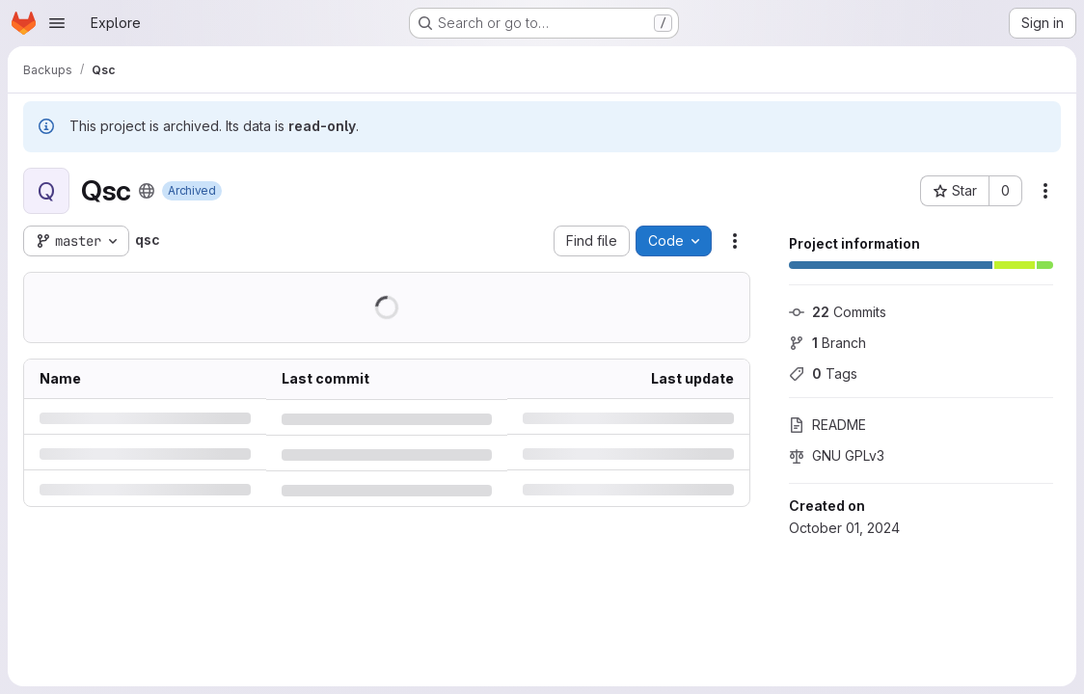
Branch (827, 342)
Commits (837, 312)
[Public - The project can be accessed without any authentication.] (146, 191)
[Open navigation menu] (56, 23)
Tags (823, 373)
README (827, 424)
